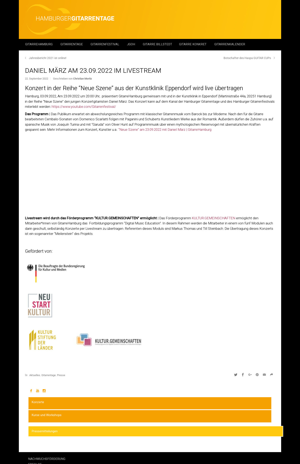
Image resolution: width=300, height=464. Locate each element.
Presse (61, 375)
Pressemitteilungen (45, 431)
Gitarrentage (72, 44)
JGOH (131, 44)
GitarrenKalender (229, 44)
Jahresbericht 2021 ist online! (47, 58)
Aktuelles (34, 375)
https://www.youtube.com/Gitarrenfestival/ (84, 106)
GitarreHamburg (39, 44)
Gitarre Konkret (193, 44)
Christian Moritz (82, 78)
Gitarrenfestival (105, 44)
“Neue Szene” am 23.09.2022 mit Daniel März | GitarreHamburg (164, 129)
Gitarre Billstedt (157, 44)
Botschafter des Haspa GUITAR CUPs (247, 58)
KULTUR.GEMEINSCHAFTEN (213, 218)
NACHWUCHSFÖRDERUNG (46, 459)
